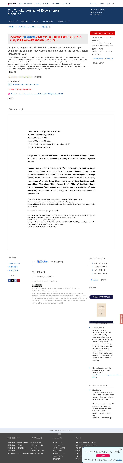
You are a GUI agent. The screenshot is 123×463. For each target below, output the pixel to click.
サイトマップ (80, 459)
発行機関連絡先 (98, 63)
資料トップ (13, 21)
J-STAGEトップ (12, 27)
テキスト (98, 54)
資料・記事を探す (25, 3)
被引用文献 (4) (13, 270)
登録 (103, 455)
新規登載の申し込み (37, 453)
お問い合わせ (80, 456)
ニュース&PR (55, 3)
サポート (66, 3)
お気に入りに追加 (100, 263)
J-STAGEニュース (59, 453)
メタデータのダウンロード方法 (102, 58)
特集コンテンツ (58, 456)
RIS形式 (97, 41)
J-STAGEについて (41, 3)
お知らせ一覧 (57, 442)
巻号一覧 (35, 21)
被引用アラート (99, 270)
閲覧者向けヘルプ (81, 448)
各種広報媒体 (57, 459)
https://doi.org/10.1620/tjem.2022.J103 (26, 85)
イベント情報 (57, 451)
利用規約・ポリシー (37, 451)
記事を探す (11, 451)
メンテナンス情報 (59, 448)
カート (102, 3)
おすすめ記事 (47, 21)
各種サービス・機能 (37, 445)
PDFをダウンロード (102, 33)
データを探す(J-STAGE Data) (18, 453)
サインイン (93, 3)
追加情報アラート (100, 266)
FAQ (77, 453)
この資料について (63, 21)
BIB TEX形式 (98, 49)
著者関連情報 (13, 267)
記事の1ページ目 (14, 263)
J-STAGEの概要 (35, 442)
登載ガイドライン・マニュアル (86, 445)
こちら (119, 460)
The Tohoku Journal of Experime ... (29, 27)
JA (108, 3)
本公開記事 (29, 37)
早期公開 (24, 21)
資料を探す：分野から (15, 445)
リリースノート (58, 445)
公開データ (34, 448)
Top (59, 434)
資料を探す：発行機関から (17, 448)
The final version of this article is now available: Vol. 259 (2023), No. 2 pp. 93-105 (37, 94)
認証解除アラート (100, 273)
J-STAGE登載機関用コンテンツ (86, 442)
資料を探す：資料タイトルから (18, 442)
